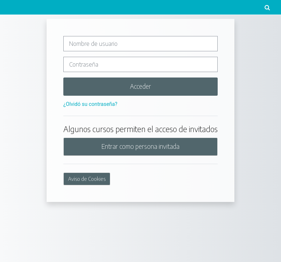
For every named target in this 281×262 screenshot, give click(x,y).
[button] (268, 7)
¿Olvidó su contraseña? (90, 104)
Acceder (140, 86)
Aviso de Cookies (87, 179)
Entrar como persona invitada (140, 146)
